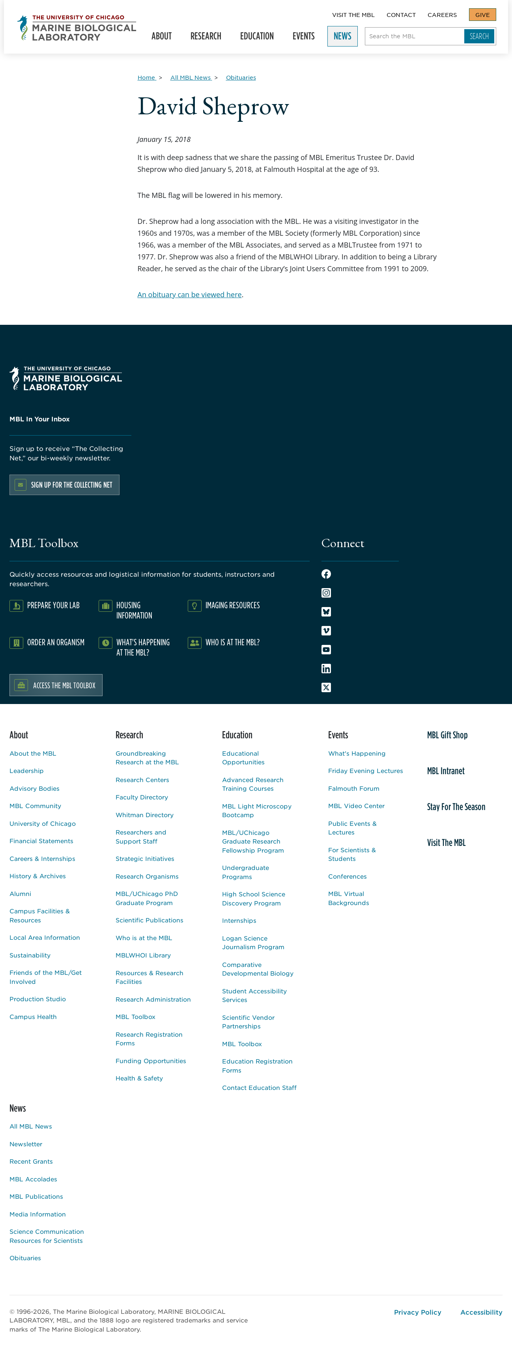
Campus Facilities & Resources (39, 915)
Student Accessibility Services (254, 995)
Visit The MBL (353, 14)
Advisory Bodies (34, 788)
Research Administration (153, 999)
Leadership (26, 770)
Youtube (326, 649)
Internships (239, 920)
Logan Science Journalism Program (253, 942)
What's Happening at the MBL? (143, 647)
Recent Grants (31, 1161)
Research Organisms (147, 876)
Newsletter (25, 1143)
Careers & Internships (42, 858)
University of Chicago (42, 823)
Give (482, 14)
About (165, 38)
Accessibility (481, 1312)
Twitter (326, 687)
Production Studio (37, 998)
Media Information (37, 1214)
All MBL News (30, 1126)
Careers (442, 14)
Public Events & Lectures (352, 828)
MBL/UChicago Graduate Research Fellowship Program (253, 841)
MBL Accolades (33, 1179)
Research (209, 38)
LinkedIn (326, 668)
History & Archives (37, 875)
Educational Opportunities (243, 757)
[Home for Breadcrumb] (147, 77)
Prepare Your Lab (53, 605)
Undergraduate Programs (245, 872)
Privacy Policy (417, 1312)
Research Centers (142, 779)
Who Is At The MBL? (233, 642)
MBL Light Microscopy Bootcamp (257, 810)
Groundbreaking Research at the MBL (147, 757)
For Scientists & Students (352, 854)
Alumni (20, 893)
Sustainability (29, 955)
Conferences (347, 876)
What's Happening (357, 753)
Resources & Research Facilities (149, 977)
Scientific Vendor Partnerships (248, 1021)
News (346, 38)
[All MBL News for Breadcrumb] (191, 77)
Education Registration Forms (257, 1065)
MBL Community (35, 805)
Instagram (326, 593)
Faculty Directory (142, 797)
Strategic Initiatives (145, 858)
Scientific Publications (149, 920)
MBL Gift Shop (447, 735)
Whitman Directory (145, 814)
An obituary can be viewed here (190, 294)
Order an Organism (55, 642)
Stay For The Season (456, 806)
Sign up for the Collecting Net (71, 485)
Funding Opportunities (151, 1060)
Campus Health (33, 1016)
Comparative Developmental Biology (257, 969)
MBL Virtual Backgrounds (348, 898)
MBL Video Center (356, 805)
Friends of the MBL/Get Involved (45, 977)
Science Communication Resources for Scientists (46, 1235)
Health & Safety (139, 1078)
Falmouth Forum (353, 788)
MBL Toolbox (135, 1016)
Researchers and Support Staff (141, 836)
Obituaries (25, 1257)
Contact (401, 14)
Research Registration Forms (149, 1038)
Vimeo (326, 630)
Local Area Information (44, 937)
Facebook (326, 574)
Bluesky (326, 612)
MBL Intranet (446, 771)
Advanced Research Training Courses (253, 784)
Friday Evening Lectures (365, 770)
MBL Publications (36, 1196)
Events (307, 38)
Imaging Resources (233, 605)
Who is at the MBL (144, 937)
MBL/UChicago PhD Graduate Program (147, 898)
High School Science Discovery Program (253, 898)
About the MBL (32, 753)
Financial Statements (41, 840)
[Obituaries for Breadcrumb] (241, 77)
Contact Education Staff (259, 1087)
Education (260, 38)
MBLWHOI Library (143, 955)
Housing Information (134, 610)
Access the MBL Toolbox (64, 685)
